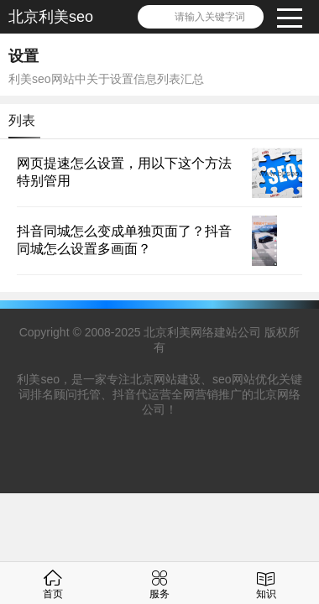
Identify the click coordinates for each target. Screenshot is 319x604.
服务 (159, 582)
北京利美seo (50, 16)
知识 (266, 582)
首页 (52, 582)
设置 (23, 56)
